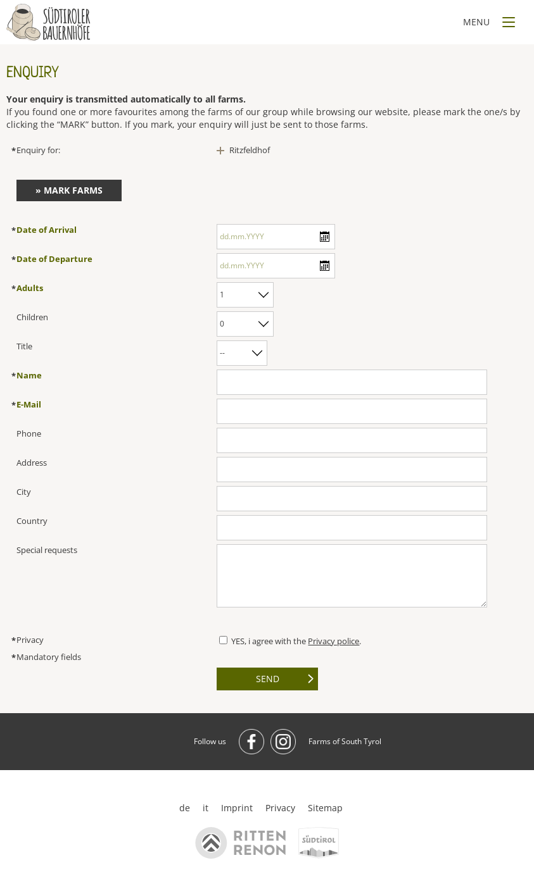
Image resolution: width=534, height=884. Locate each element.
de (184, 808)
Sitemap (325, 808)
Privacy (280, 808)
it (205, 808)
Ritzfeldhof (249, 150)
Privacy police (333, 641)
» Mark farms (69, 190)
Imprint (237, 808)
